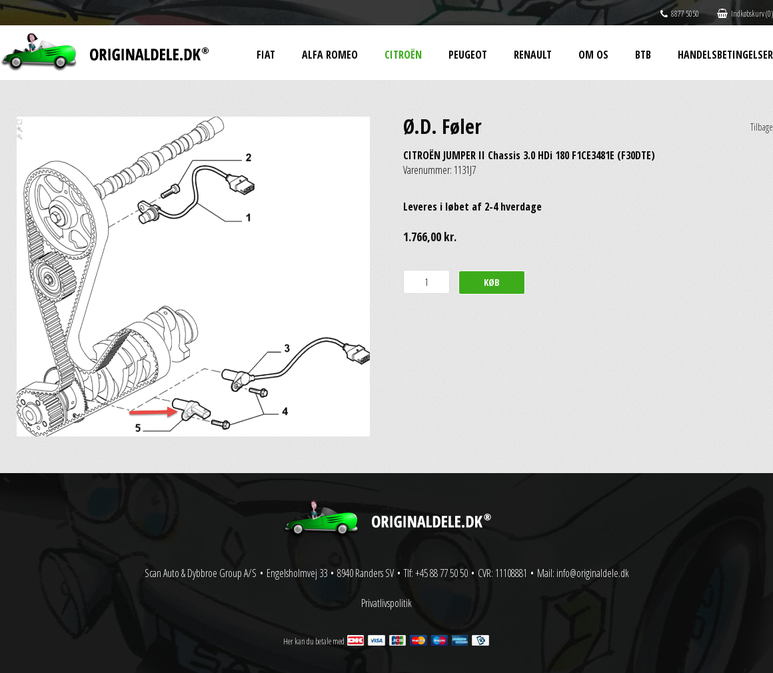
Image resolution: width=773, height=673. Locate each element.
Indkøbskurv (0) (745, 13)
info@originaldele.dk (592, 573)
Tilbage (761, 127)
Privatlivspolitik (386, 603)
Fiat (266, 54)
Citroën (403, 54)
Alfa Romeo (330, 54)
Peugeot (467, 54)
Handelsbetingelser (725, 54)
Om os (593, 54)
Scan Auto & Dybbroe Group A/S (201, 573)
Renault (533, 54)
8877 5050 (679, 13)
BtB (643, 54)
